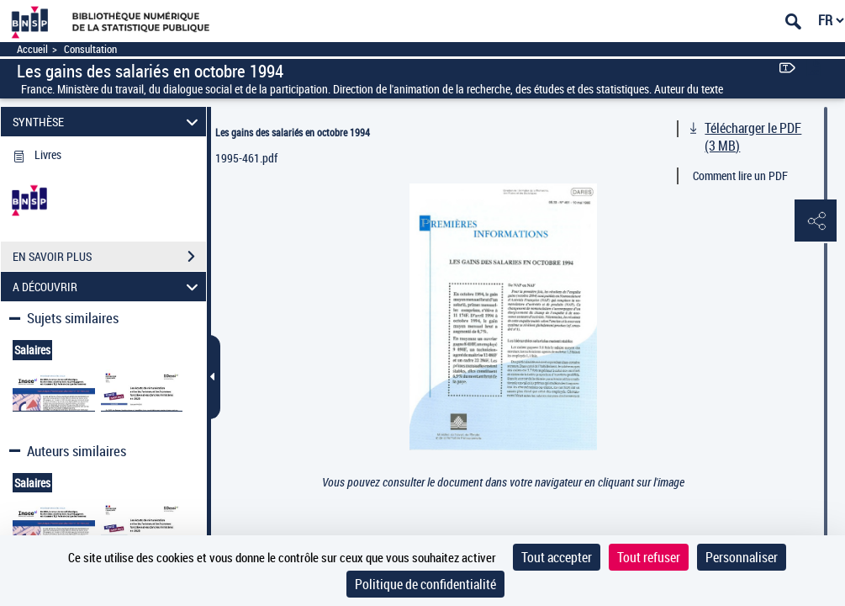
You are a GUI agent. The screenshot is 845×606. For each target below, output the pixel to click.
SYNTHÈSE (108, 121)
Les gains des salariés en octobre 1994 (292, 132)
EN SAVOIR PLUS (109, 256)
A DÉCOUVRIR (108, 286)
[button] (816, 221)
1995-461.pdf (246, 158)
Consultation (90, 49)
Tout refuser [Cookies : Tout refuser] (648, 557)
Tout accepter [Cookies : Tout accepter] (556, 557)
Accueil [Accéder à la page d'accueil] (32, 49)
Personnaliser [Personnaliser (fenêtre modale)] (741, 557)
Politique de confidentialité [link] (425, 584)
